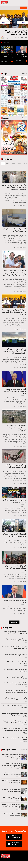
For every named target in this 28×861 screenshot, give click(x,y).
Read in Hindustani (23, 3)
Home (2, 7)
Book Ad (23, 8)
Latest (6, 7)
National (19, 163)
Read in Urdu (15, 3)
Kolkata (10, 7)
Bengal (15, 7)
